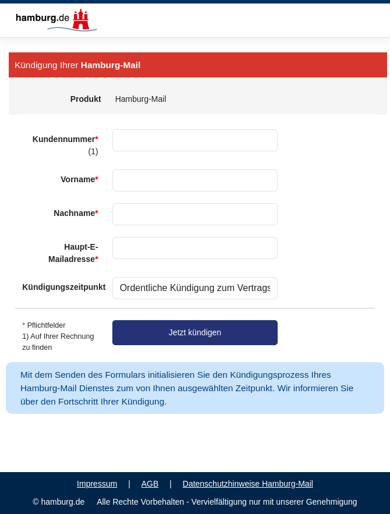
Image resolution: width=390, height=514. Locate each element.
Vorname (79, 179)
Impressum (97, 483)
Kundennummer (65, 145)
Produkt (85, 99)
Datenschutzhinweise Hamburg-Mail (248, 483)
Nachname (76, 213)
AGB (150, 483)
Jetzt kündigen (195, 332)
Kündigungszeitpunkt (63, 287)
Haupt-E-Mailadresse (73, 253)
